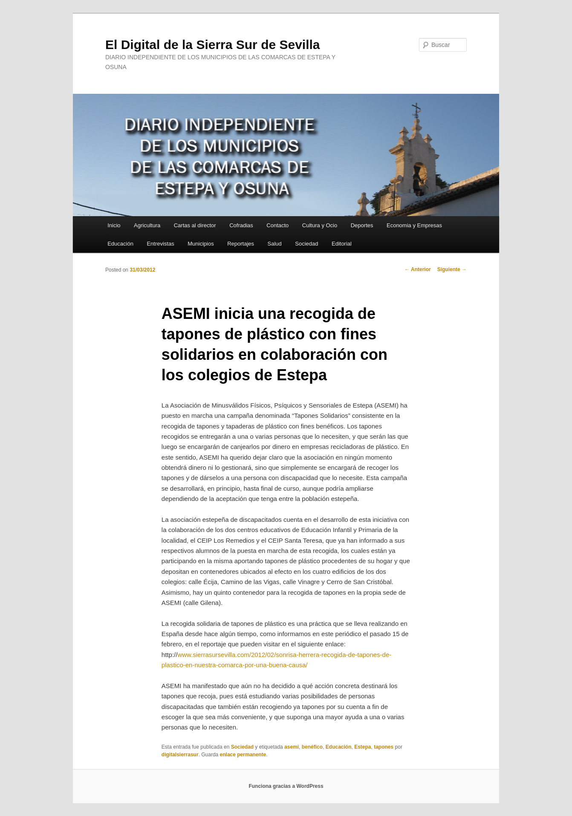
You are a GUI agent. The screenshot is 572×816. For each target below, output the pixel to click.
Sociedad (306, 243)
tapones (383, 747)
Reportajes (240, 243)
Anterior (417, 269)
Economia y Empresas (414, 225)
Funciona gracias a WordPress (285, 786)
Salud (275, 243)
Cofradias (241, 225)
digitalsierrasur (180, 755)
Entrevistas (160, 243)
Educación (120, 243)
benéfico (312, 747)
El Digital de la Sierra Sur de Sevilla (212, 45)
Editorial (342, 243)
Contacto (277, 225)
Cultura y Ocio (319, 225)
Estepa (362, 747)
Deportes (362, 225)
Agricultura (147, 225)
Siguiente (452, 269)
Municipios (201, 243)
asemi (291, 747)
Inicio (113, 225)
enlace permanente (243, 755)
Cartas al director (195, 225)
